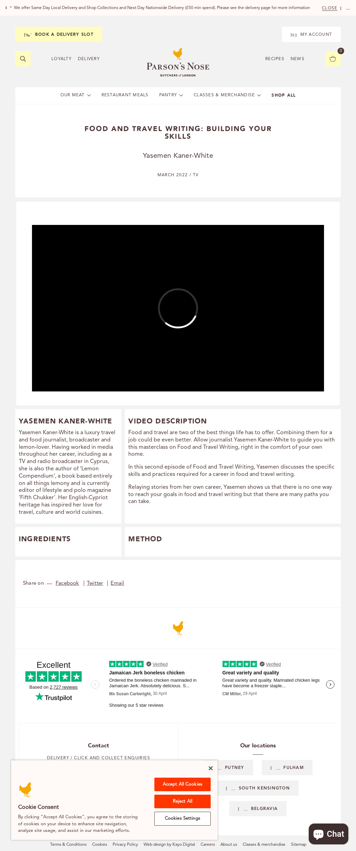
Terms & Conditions (68, 845)
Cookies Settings (182, 818)
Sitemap (298, 845)
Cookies (99, 845)
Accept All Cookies (182, 784)
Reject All (182, 801)
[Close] (211, 768)
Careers (208, 845)
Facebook (67, 583)
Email (117, 583)
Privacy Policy (125, 845)
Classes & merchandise (264, 845)
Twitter (95, 583)
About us (228, 845)
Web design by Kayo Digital (169, 845)
